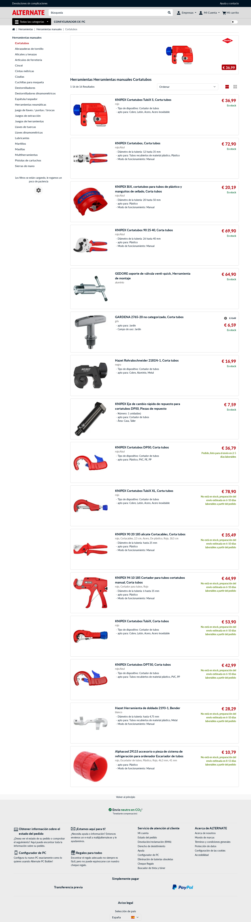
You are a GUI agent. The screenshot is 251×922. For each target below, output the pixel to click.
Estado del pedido (147, 837)
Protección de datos (205, 846)
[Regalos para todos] (97, 852)
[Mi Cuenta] (209, 12)
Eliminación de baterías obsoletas (155, 859)
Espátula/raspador (26, 99)
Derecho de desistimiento (151, 846)
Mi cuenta (143, 833)
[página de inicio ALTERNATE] (28, 12)
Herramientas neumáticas (30, 104)
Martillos (20, 143)
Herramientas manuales (49, 29)
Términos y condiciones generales (212, 841)
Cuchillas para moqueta (29, 82)
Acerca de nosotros (205, 833)
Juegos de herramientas (29, 121)
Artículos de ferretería (28, 59)
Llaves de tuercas (25, 126)
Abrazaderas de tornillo (29, 48)
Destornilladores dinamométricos (35, 93)
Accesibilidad (202, 854)
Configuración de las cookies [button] (210, 850)
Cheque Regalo (146, 863)
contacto (234, 3)
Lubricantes (22, 138)
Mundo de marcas (204, 837)
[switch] (234, 22)
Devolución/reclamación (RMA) (154, 841)
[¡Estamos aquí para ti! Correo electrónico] (97, 829)
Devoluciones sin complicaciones (29, 3)
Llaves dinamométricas (29, 132)
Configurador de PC (69, 21)
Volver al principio (125, 796)
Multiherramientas (26, 154)
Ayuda (223, 3)
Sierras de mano (25, 166)
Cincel (19, 65)
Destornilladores (25, 87)
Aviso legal (125, 903)
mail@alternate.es (103, 837)
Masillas (20, 149)
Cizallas (19, 76)
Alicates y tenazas (26, 54)
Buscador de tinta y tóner (151, 868)
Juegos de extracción (28, 115)
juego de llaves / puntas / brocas (35, 110)
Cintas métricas (24, 71)
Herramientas (25, 29)
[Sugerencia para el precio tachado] (225, 318)
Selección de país (125, 911)
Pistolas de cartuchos (28, 160)
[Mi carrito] (230, 12)
